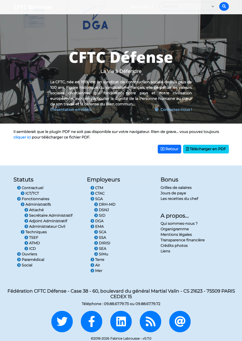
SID (99, 215)
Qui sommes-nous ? (179, 223)
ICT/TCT (30, 193)
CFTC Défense (32, 7)
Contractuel (30, 188)
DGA (96, 221)
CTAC (97, 193)
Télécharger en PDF (206, 149)
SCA (100, 232)
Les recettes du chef (179, 199)
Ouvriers (27, 254)
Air (95, 265)
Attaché (34, 210)
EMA (97, 226)
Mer (96, 271)
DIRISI (102, 243)
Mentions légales (176, 234)
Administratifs (36, 204)
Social (24, 265)
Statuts (23, 179)
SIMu (101, 254)
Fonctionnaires (33, 199)
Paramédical (30, 259)
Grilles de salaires (176, 187)
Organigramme (174, 229)
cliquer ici (22, 137)
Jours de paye (173, 193)
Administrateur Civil (44, 226)
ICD (30, 248)
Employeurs (103, 179)
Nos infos (140, 7)
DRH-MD (104, 204)
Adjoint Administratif (45, 221)
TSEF (31, 237)
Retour (169, 149)
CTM (96, 188)
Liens (165, 251)
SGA (96, 199)
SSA (100, 237)
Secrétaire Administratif (48, 215)
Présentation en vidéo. (71, 109)
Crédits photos (174, 245)
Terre (97, 259)
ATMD (32, 243)
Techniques (34, 232)
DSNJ (101, 210)
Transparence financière (182, 240)
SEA (100, 248)
